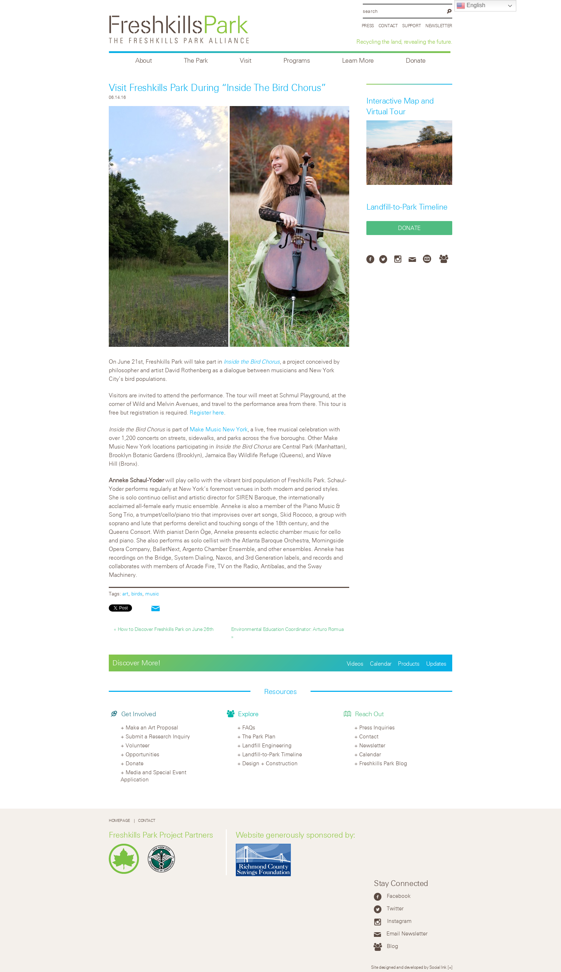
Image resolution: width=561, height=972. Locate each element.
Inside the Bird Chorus (252, 361)
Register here (207, 412)
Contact (388, 25)
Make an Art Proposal (152, 727)
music (152, 593)
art (125, 593)
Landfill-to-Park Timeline (407, 206)
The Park (196, 60)
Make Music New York (219, 429)
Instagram (399, 921)
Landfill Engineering (267, 745)
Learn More (358, 60)
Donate (416, 60)
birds (136, 593)
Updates (436, 663)
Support (411, 25)
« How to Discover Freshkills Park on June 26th (163, 629)
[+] (450, 967)
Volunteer (138, 745)
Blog (392, 946)
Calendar (380, 663)
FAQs (248, 727)
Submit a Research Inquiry (158, 736)
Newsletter (438, 25)
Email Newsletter (407, 933)
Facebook (399, 895)
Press (368, 25)
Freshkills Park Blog (383, 763)
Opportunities (142, 754)
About (143, 60)
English (471, 5)
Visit (246, 60)
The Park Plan (258, 736)
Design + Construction (270, 763)
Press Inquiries (377, 727)
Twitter (395, 908)
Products (408, 663)
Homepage (119, 820)
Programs (296, 60)
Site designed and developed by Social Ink (409, 967)
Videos (355, 663)
